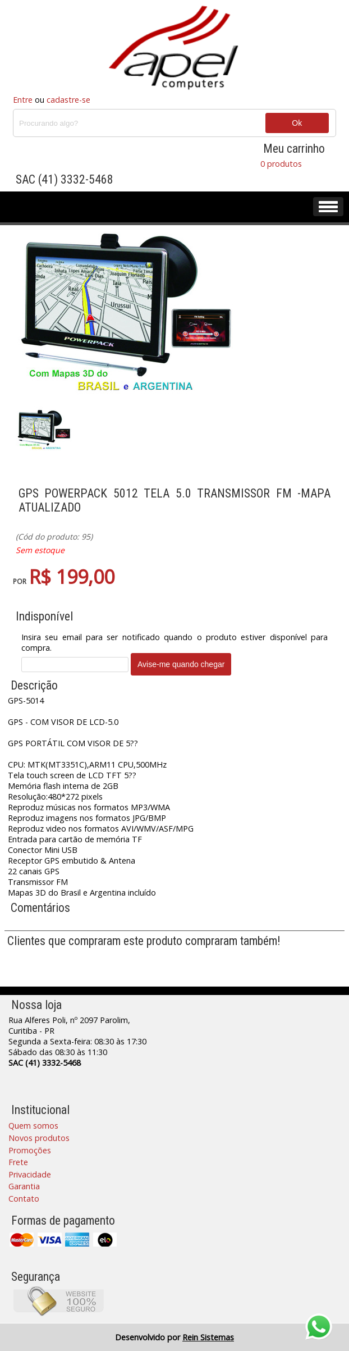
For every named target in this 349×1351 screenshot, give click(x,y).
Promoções (29, 1150)
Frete (18, 1162)
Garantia (24, 1186)
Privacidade (29, 1174)
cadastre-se (68, 99)
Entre (23, 99)
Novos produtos (39, 1138)
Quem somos (33, 1125)
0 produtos (281, 163)
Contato (23, 1198)
